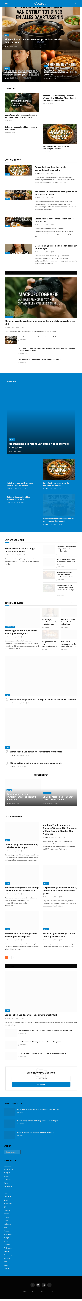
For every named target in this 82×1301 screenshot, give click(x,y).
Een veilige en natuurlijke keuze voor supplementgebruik (21, 634)
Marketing (7, 1226)
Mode (7, 68)
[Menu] (6, 3)
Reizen (6, 1243)
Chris (6, 46)
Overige (6, 1240)
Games (12, 441)
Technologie (8, 1250)
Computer (7, 1182)
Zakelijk (6, 1271)
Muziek (6, 1233)
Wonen (46, 931)
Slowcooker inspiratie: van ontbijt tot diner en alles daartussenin (32, 40)
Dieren (6, 1185)
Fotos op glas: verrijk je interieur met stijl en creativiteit (59, 937)
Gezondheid (10, 629)
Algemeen (9, 319)
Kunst (6, 1223)
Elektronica (8, 1188)
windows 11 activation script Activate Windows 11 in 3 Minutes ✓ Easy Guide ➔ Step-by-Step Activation (59, 98)
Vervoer (6, 1253)
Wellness (7, 1260)
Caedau (6, 1178)
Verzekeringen (9, 1257)
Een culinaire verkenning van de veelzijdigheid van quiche (56, 147)
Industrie (7, 1212)
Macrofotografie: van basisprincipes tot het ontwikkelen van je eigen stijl (21, 116)
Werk (5, 1264)
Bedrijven (7, 1175)
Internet (6, 1219)
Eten (7, 34)
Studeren (7, 1247)
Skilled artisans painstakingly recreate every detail (21, 128)
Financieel (7, 1199)
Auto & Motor (8, 1171)
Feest (6, 1195)
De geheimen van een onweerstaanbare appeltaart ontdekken (57, 72)
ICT (5, 1209)
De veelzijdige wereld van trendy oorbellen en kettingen (19, 73)
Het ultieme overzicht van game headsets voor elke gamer (39, 447)
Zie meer (73, 605)
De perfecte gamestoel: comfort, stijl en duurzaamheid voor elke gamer (60, 893)
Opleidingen (8, 1236)
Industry (6, 1216)
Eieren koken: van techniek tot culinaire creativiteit (56, 221)
